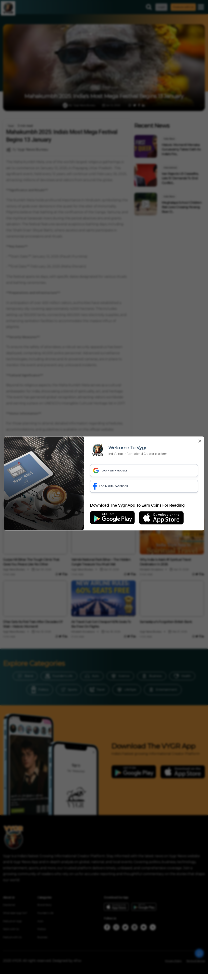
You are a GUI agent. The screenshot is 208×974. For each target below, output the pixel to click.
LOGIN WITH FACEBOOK (110, 486)
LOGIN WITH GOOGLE (110, 470)
